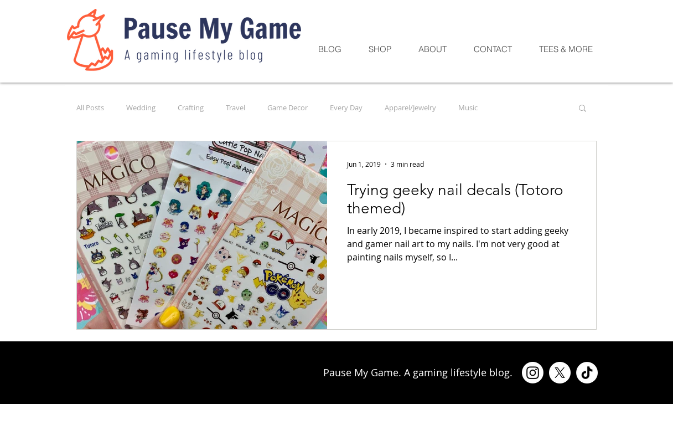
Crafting (191, 107)
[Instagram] (532, 372)
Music (468, 107)
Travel (235, 107)
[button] (582, 109)
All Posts (90, 107)
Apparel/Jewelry (410, 107)
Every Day (346, 107)
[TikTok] (587, 372)
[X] (560, 372)
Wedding (141, 107)
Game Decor (287, 107)
